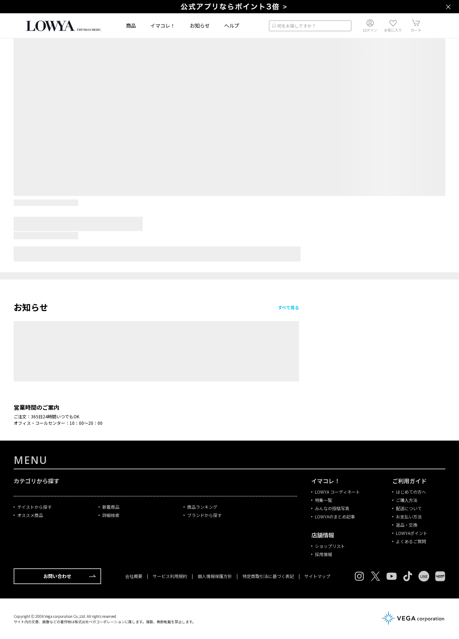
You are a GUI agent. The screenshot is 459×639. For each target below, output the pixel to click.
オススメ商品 (30, 515)
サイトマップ (316, 576)
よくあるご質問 (411, 541)
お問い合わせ (69, 576)
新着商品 (110, 507)
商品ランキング (202, 507)
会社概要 (134, 576)
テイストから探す (34, 507)
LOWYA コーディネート (337, 492)
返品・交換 (406, 525)
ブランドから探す (204, 515)
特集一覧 (323, 500)
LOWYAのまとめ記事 (335, 516)
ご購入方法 (406, 500)
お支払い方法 (409, 516)
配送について (409, 508)
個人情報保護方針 (215, 576)
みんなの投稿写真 (332, 508)
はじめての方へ (411, 492)
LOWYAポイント (411, 533)
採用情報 (323, 554)
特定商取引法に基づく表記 (268, 576)
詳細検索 (110, 515)
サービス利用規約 (170, 576)
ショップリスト (330, 546)
